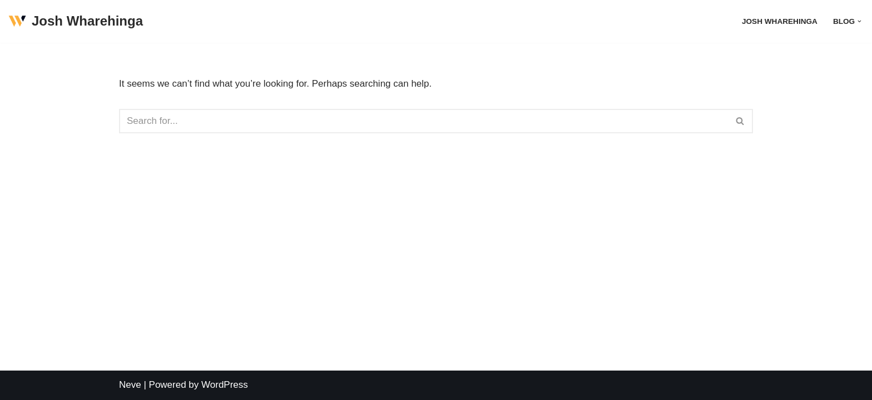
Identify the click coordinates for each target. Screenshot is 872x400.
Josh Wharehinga (780, 21)
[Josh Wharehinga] (75, 21)
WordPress (224, 384)
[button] (859, 21)
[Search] (423, 121)
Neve (130, 384)
